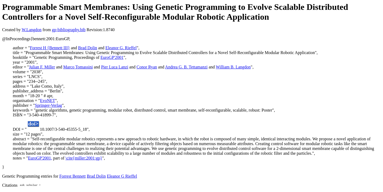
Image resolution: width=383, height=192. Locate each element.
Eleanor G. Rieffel (120, 48)
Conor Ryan (146, 67)
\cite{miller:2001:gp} (83, 158)
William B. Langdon (233, 67)
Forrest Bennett (72, 176)
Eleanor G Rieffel (122, 176)
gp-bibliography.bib (69, 29)
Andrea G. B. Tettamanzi (186, 67)
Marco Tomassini (78, 67)
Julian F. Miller (42, 67)
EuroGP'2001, (40, 158)
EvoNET (47, 100)
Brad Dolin (87, 48)
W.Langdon (31, 29)
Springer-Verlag (48, 105)
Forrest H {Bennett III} (50, 48)
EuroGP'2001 (112, 57)
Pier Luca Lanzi (114, 67)
